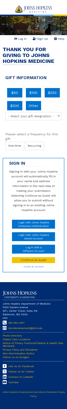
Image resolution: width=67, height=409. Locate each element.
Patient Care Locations (16, 339)
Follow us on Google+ (16, 357)
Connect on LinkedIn (20, 376)
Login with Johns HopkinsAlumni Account (33, 236)
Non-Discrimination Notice (18, 353)
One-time (14, 145)
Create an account (33, 266)
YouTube (13, 382)
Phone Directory (12, 335)
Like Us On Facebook (21, 366)
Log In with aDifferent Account (33, 249)
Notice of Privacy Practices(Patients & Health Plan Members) (33, 344)
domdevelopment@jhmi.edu (25, 328)
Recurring (34, 145)
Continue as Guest (33, 260)
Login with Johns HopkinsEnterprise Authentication (33, 224)
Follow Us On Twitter (21, 371)
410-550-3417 (16, 322)
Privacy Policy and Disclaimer (20, 349)
